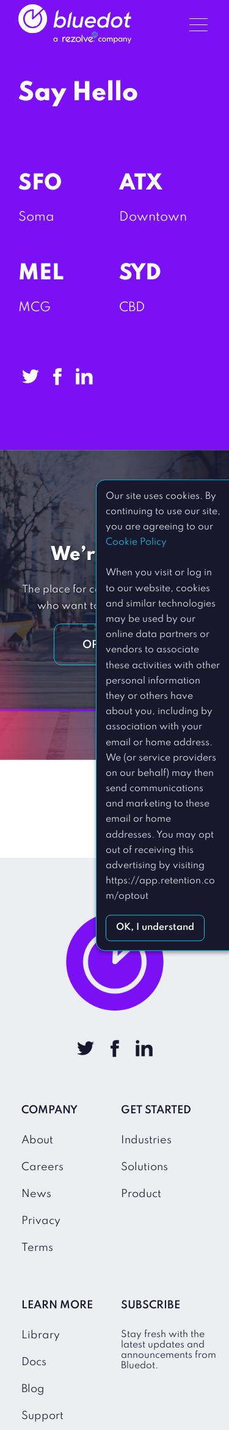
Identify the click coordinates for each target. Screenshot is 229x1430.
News (36, 1194)
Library (40, 1335)
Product (141, 1194)
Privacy (40, 1220)
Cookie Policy (136, 542)
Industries (146, 1140)
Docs (33, 1362)
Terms (37, 1247)
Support (42, 1415)
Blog (33, 1389)
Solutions (144, 1167)
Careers (42, 1167)
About (37, 1140)
